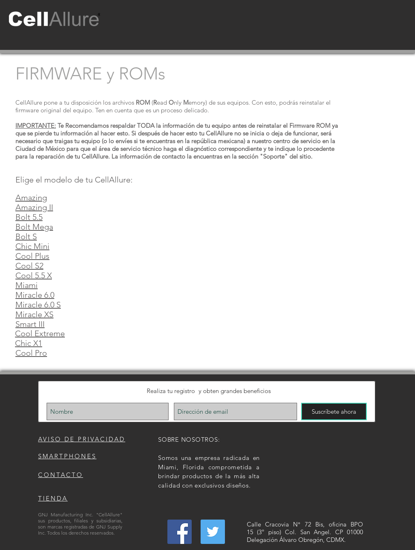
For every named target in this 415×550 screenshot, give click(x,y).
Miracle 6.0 (34, 295)
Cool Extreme (40, 333)
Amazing (31, 197)
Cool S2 (29, 266)
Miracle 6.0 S (38, 304)
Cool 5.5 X (33, 275)
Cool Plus (32, 256)
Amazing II (34, 207)
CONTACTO (60, 475)
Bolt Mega (34, 227)
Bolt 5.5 (29, 217)
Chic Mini (32, 246)
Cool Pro (31, 353)
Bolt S (26, 236)
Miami (26, 285)
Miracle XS (34, 314)
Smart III (30, 324)
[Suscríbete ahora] (334, 411)
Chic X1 (28, 343)
